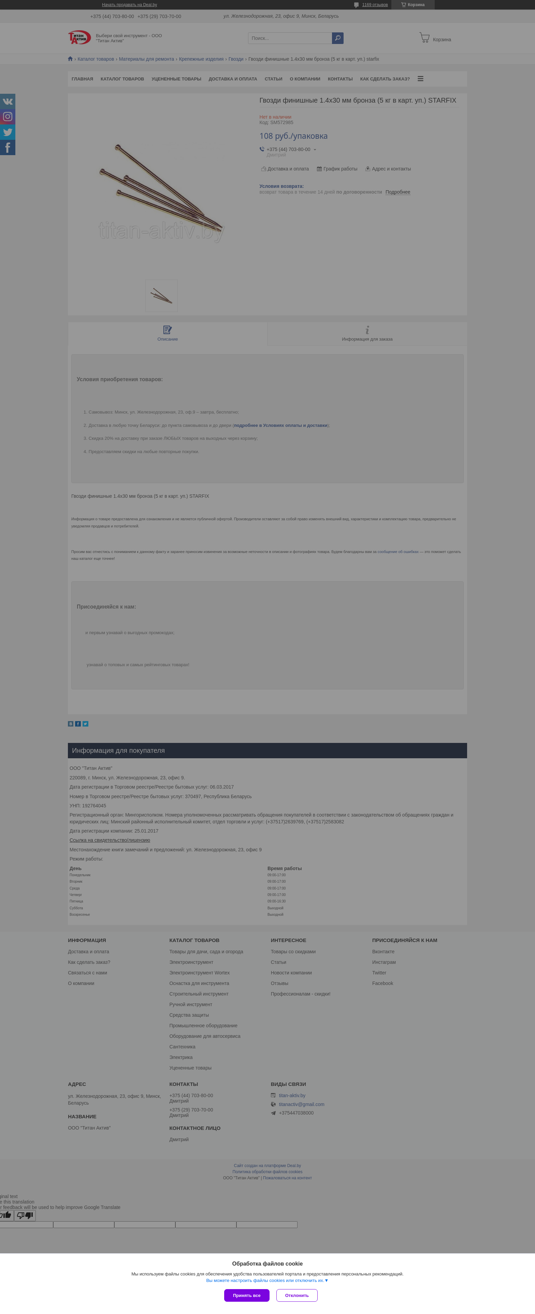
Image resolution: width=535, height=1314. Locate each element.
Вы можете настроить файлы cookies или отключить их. (265, 1280)
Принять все (247, 1295)
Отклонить (297, 1295)
